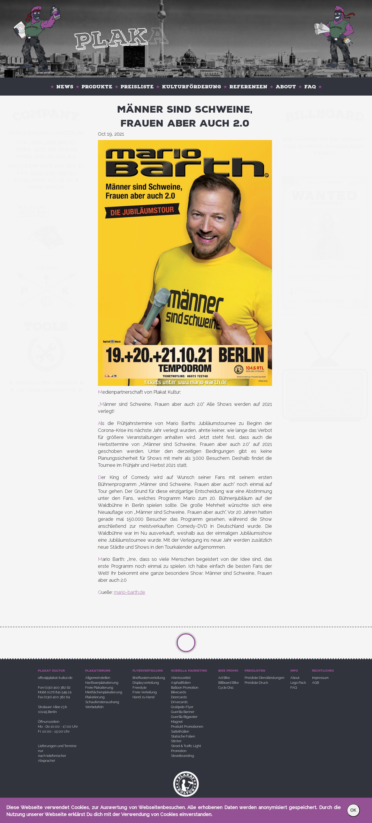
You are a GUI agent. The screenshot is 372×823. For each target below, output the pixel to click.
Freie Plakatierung (99, 687)
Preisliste (137, 86)
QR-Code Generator (46, 390)
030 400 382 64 (53, 173)
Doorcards (179, 697)
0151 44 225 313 (55, 156)
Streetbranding (182, 756)
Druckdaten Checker (46, 383)
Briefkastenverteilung (149, 678)
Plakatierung (95, 697)
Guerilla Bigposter (184, 717)
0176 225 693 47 (62, 166)
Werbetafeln (94, 707)
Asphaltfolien (181, 683)
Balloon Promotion (184, 687)
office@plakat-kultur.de (55, 678)
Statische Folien (183, 736)
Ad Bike (224, 678)
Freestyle (139, 687)
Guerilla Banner (183, 712)
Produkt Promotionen (187, 726)
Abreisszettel (180, 678)
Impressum (320, 678)
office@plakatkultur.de (46, 133)
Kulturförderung (191, 86)
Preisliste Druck (256, 683)
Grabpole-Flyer (182, 707)
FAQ (310, 86)
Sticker (176, 741)
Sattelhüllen (180, 731)
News (64, 86)
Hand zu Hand (143, 697)
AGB (315, 683)
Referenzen (248, 86)
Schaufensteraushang (102, 702)
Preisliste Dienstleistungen (264, 678)
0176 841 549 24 (55, 149)
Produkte (97, 86)
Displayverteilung (146, 683)
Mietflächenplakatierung (103, 692)
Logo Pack (298, 683)
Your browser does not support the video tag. (324, 234)
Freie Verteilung (145, 692)
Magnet (177, 722)
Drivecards (179, 702)
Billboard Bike (228, 683)
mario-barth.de (129, 592)
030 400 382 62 (53, 142)
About (286, 86)
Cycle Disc (226, 687)
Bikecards (178, 692)
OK (353, 810)
